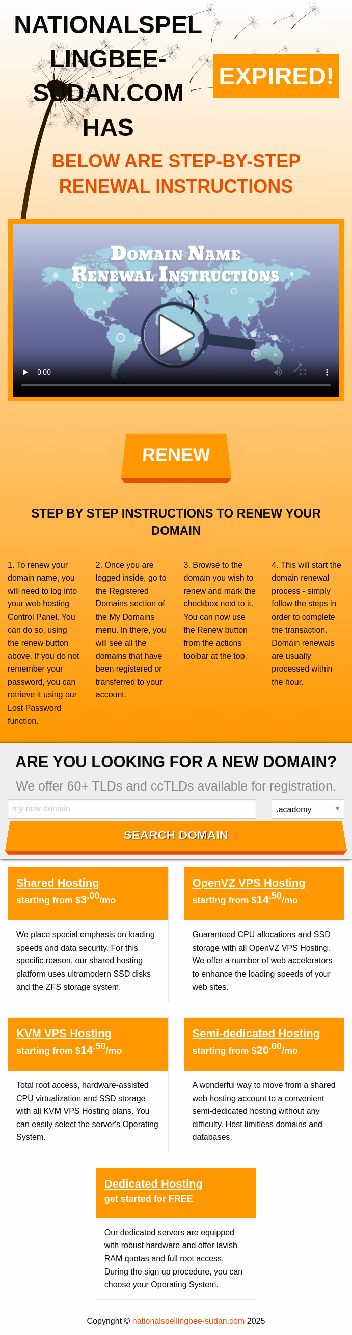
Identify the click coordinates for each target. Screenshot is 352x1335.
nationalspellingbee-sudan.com (188, 1321)
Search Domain (176, 835)
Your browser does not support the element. (176, 310)
